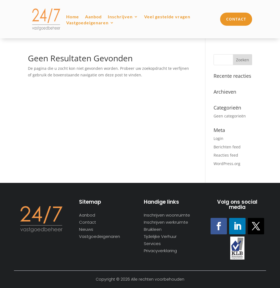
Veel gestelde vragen (167, 17)
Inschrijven (120, 17)
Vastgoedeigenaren (87, 23)
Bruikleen (153, 229)
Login (218, 138)
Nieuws (86, 229)
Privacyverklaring (160, 251)
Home (72, 17)
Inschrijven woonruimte (167, 215)
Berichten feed (227, 146)
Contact (236, 19)
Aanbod (93, 17)
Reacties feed (226, 155)
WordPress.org (227, 163)
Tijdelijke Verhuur (160, 236)
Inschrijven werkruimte (166, 222)
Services (152, 243)
